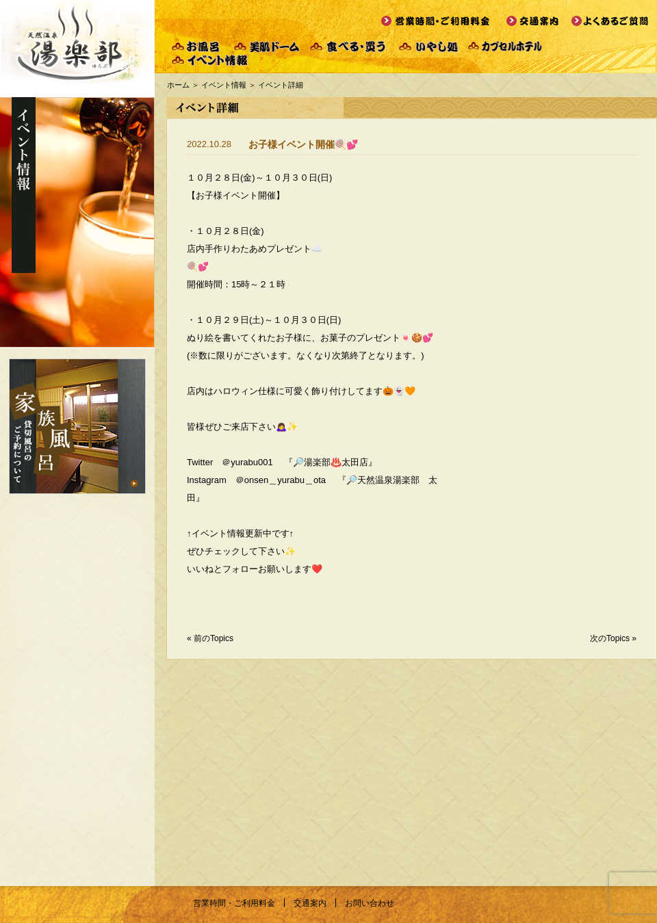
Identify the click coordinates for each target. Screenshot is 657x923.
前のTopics (213, 638)
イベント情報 (223, 85)
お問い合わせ (369, 903)
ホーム (178, 85)
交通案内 (310, 903)
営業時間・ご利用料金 (234, 903)
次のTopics (610, 638)
